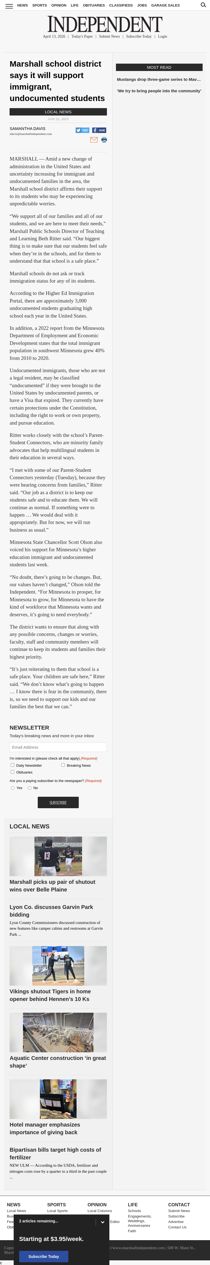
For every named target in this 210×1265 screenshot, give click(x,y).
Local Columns (100, 1211)
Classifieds (121, 5)
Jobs (142, 5)
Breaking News (79, 765)
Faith (132, 1231)
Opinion (58, 5)
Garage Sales (165, 5)
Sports (39, 5)
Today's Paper (82, 36)
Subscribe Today (138, 36)
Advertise (175, 1222)
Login (162, 36)
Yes (19, 788)
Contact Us (177, 1227)
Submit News (109, 36)
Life (74, 5)
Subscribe (176, 1216)
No (35, 788)
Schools (134, 1211)
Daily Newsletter (29, 765)
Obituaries (94, 5)
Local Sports (57, 1211)
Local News (58, 111)
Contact (179, 1204)
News (22, 5)
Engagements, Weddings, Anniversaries (140, 1221)
